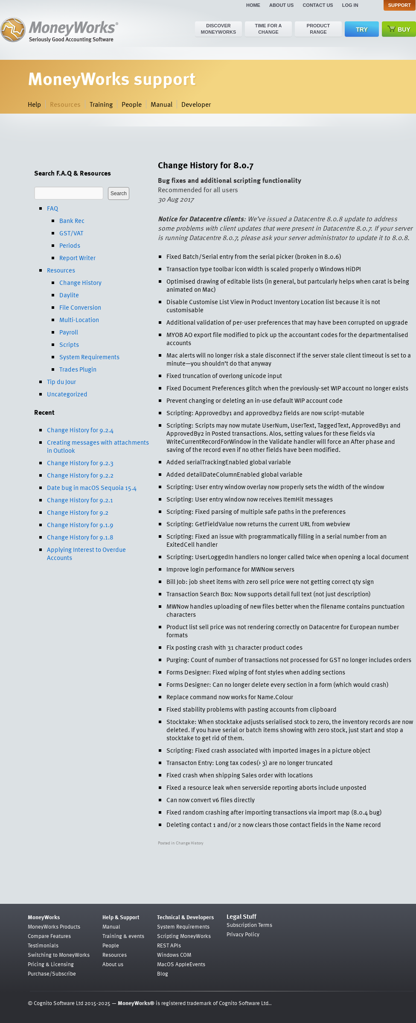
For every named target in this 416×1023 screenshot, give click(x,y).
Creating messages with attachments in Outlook (98, 446)
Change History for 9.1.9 (80, 524)
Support (399, 5)
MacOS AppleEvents (181, 964)
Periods (69, 245)
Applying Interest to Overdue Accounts (86, 553)
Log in (350, 5)
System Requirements (89, 356)
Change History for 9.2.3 (80, 462)
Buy (398, 29)
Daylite (69, 294)
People (132, 104)
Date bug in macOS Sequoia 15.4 (92, 487)
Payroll (68, 332)
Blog (162, 973)
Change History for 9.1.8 (80, 537)
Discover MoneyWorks (218, 29)
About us (281, 5)
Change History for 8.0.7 (205, 164)
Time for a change (268, 29)
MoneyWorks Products (54, 926)
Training (101, 104)
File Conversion (80, 307)
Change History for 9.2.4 (80, 429)
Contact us (318, 5)
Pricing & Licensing (51, 964)
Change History (80, 282)
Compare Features (49, 936)
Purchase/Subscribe (52, 973)
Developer (196, 104)
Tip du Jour (61, 381)
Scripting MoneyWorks (184, 936)
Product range (318, 29)
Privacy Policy (243, 934)
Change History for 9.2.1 (80, 499)
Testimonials (43, 945)
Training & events (123, 936)
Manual (161, 104)
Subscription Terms (249, 924)
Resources (65, 104)
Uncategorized (67, 394)
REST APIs (169, 945)
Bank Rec (71, 220)
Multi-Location (79, 319)
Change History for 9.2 (77, 512)
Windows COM (174, 954)
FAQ (52, 208)
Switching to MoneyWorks (59, 954)
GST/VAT (71, 232)
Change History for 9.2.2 (80, 475)
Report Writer (77, 257)
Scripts (69, 344)
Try (361, 29)
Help (34, 104)
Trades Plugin (77, 369)
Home (253, 5)
